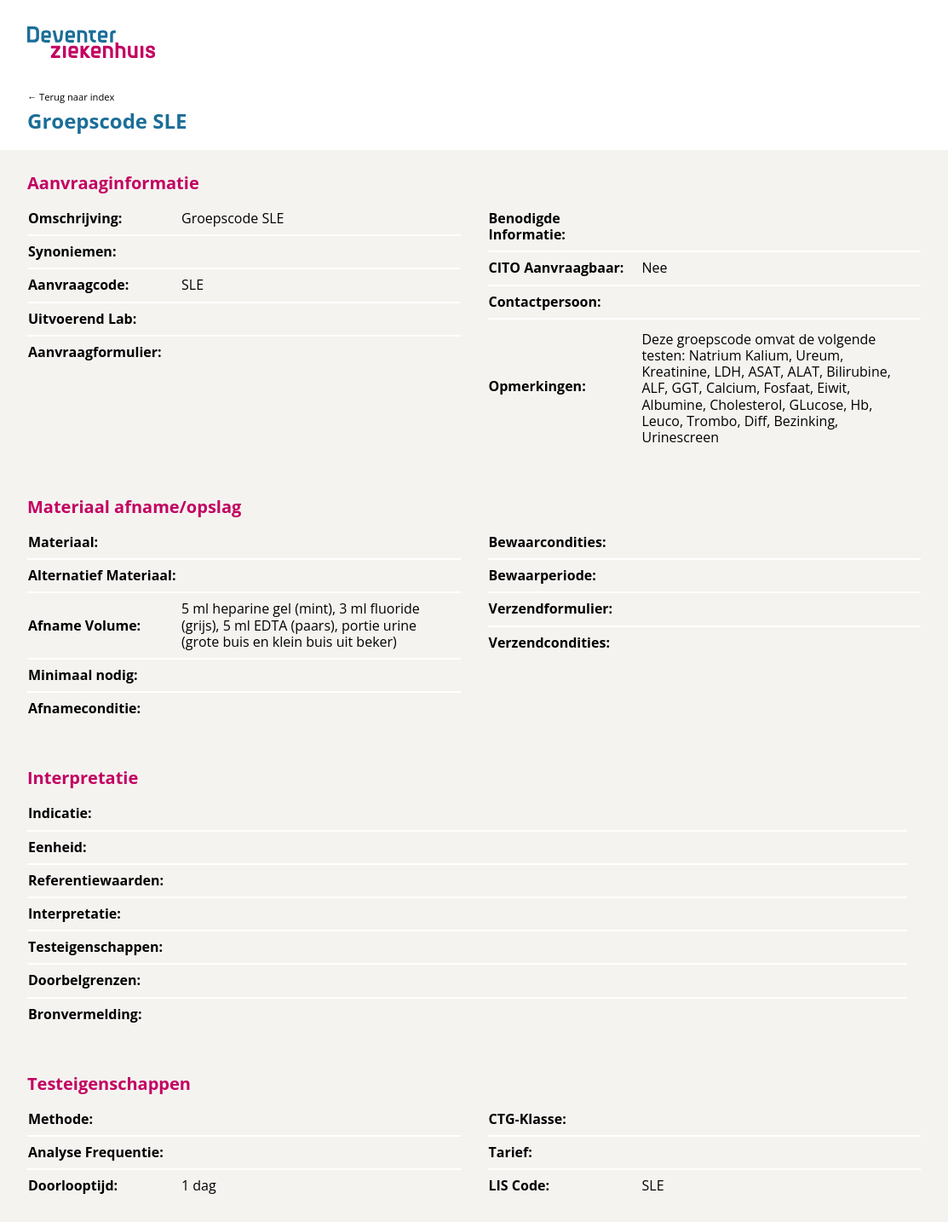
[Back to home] (91, 42)
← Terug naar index (70, 96)
